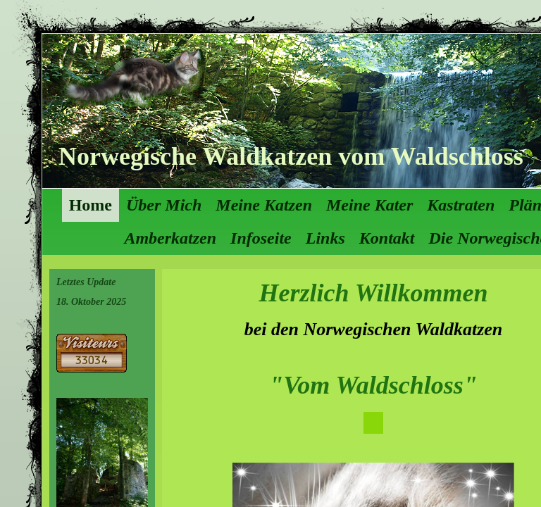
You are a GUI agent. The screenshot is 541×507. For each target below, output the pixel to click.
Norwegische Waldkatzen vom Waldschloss (290, 156)
